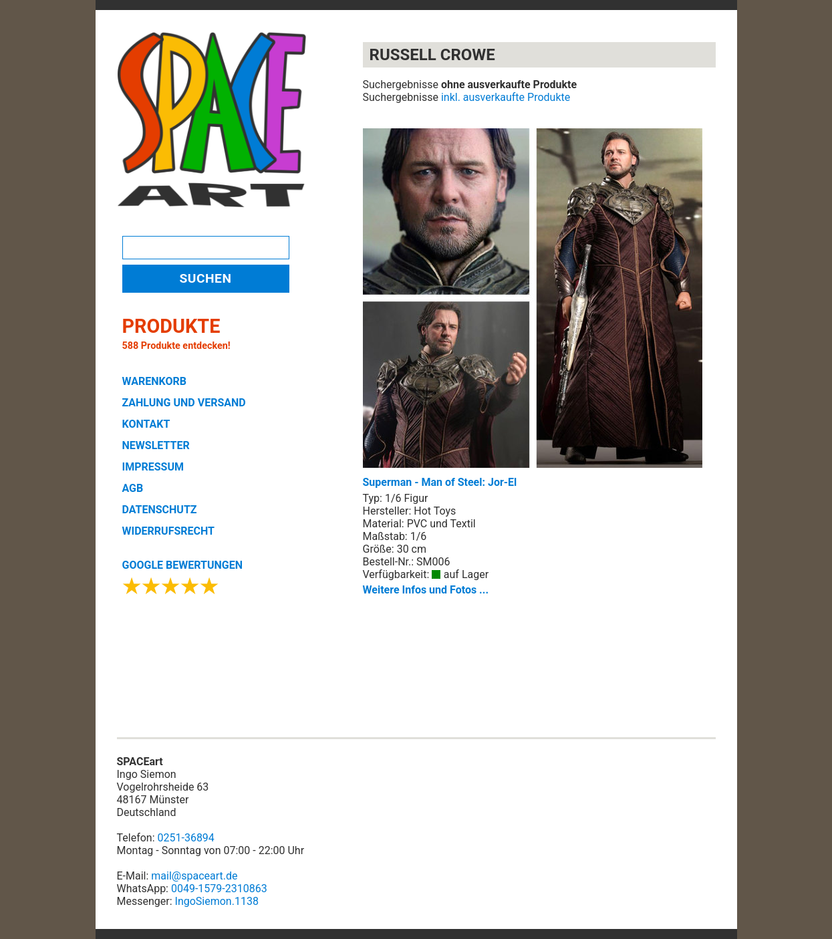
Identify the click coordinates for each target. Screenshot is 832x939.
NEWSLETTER (156, 445)
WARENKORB (154, 381)
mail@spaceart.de (194, 875)
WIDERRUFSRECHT (168, 531)
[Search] (205, 247)
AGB (133, 488)
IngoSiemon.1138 (217, 901)
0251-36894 (186, 837)
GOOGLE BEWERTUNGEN (182, 565)
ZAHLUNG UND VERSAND (184, 402)
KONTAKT (146, 424)
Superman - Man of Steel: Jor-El (532, 308)
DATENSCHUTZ (159, 509)
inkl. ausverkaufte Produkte (505, 97)
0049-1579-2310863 (219, 888)
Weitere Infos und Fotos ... (426, 589)
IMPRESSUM (153, 466)
